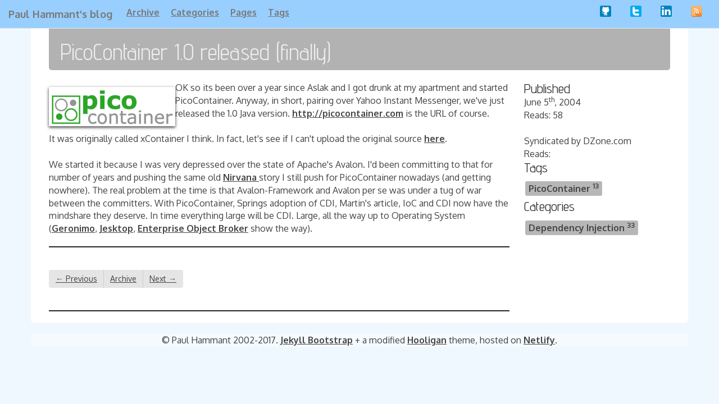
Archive (143, 12)
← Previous (76, 278)
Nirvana (241, 177)
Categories (195, 12)
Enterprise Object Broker (193, 228)
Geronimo (73, 228)
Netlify (539, 340)
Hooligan (427, 340)
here (434, 138)
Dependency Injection (582, 227)
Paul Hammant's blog (60, 14)
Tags (278, 12)
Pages (243, 12)
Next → (162, 278)
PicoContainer (564, 187)
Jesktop (116, 228)
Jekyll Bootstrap (316, 340)
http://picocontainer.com (347, 113)
